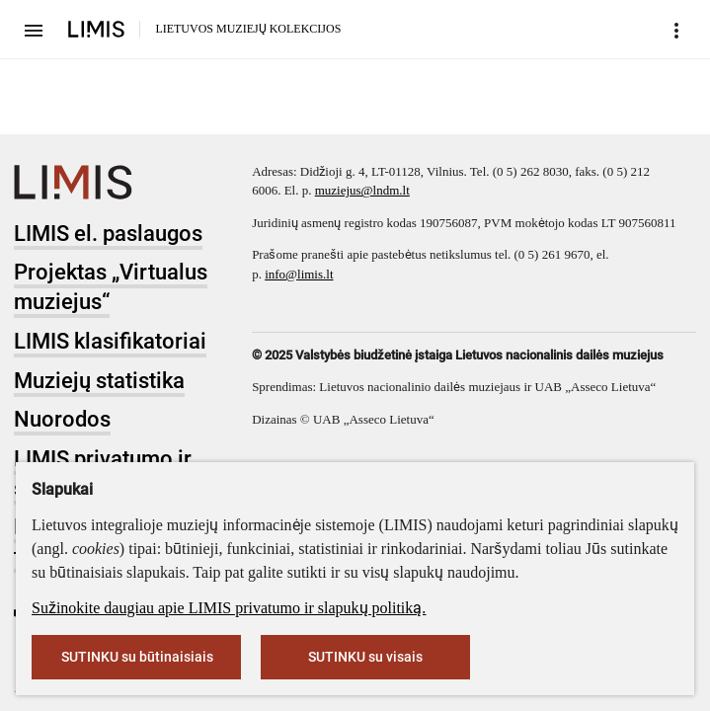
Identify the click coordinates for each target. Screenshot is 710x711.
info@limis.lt (299, 274)
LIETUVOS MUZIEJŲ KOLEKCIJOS (248, 29)
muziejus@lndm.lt (362, 190)
